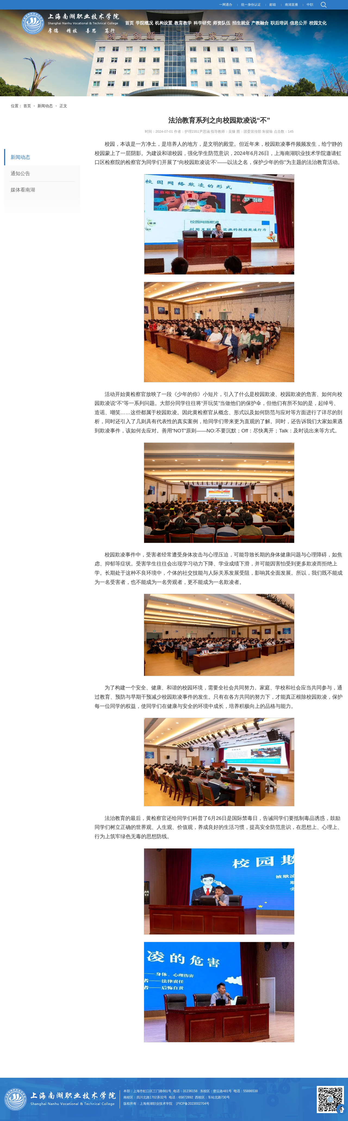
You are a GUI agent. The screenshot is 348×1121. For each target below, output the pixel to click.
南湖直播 (291, 5)
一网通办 (225, 5)
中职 (310, 5)
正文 (63, 106)
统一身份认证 (251, 5)
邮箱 (272, 5)
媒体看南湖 (23, 190)
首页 (27, 106)
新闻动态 (45, 106)
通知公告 (20, 173)
